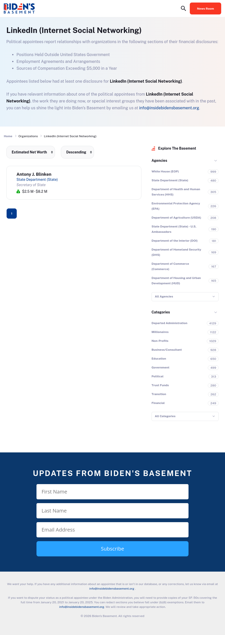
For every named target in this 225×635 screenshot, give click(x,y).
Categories (161, 312)
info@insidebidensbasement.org (169, 107)
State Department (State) (37, 180)
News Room (205, 8)
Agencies (159, 160)
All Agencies (164, 296)
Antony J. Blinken (33, 174)
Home (8, 136)
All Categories (165, 416)
